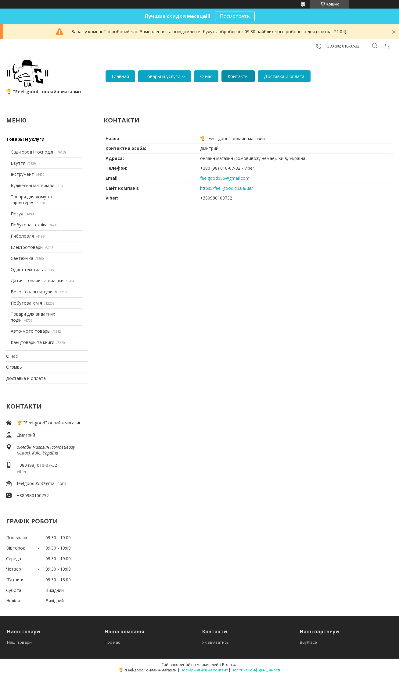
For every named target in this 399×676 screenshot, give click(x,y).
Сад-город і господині (33, 152)
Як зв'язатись (215, 642)
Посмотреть (235, 16)
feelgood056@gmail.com (41, 483)
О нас (206, 76)
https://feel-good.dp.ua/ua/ (226, 188)
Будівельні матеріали (32, 185)
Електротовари (27, 247)
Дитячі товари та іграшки (37, 280)
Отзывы (14, 367)
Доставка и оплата (284, 76)
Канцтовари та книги (32, 342)
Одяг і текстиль (27, 269)
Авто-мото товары (30, 331)
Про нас (112, 642)
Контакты (238, 76)
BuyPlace (308, 642)
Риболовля (22, 236)
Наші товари (19, 642)
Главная (120, 76)
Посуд (17, 214)
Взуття (18, 163)
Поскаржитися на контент (204, 670)
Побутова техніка (29, 225)
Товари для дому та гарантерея (31, 200)
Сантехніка (22, 258)
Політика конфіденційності (256, 670)
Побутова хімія (26, 303)
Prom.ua (230, 664)
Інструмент (22, 174)
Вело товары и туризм (34, 292)
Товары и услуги (162, 76)
